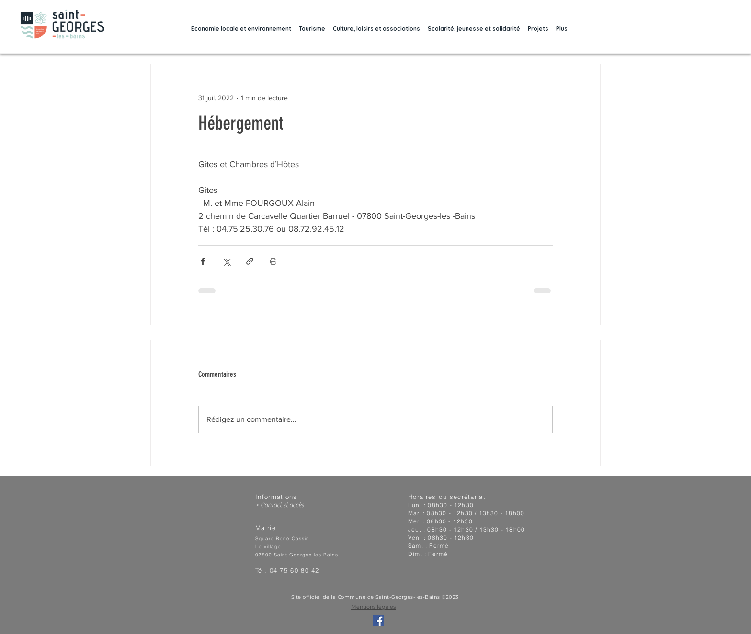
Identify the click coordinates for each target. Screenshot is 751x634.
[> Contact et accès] (297, 505)
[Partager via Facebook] (202, 261)
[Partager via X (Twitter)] (226, 261)
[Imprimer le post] (273, 261)
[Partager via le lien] (249, 261)
